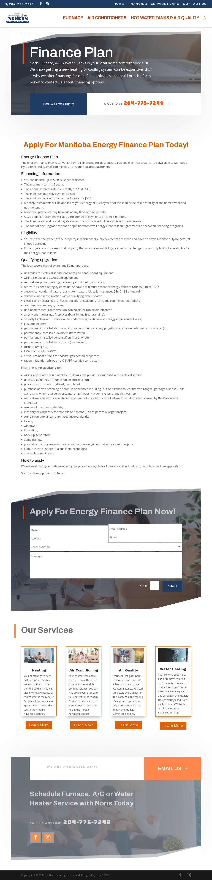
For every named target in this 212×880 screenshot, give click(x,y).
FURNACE (73, 18)
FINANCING (137, 3)
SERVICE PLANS (165, 3)
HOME (119, 3)
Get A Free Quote (58, 100)
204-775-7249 (144, 99)
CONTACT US (195, 3)
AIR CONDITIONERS (106, 18)
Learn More (39, 725)
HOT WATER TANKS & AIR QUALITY (165, 18)
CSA (116, 291)
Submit (172, 586)
